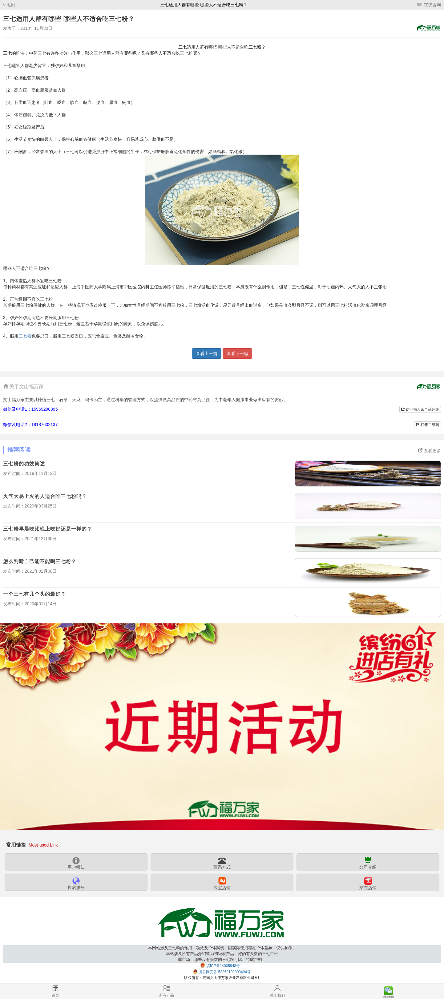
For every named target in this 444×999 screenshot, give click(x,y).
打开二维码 (427, 425)
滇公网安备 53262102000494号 (225, 972)
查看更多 (429, 450)
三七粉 (24, 336)
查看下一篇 (237, 353)
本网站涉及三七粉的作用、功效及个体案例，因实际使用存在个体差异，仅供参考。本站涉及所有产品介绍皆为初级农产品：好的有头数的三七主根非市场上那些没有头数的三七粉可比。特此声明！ (222, 954)
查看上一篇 (206, 353)
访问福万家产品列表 (420, 409)
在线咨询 (429, 4)
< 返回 (9, 4)
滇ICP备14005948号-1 (224, 965)
